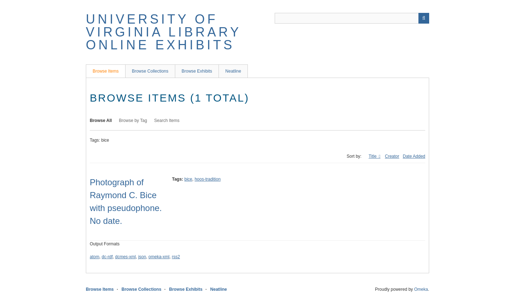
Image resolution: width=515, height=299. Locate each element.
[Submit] (423, 18)
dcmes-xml (125, 256)
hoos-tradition (208, 179)
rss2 (176, 256)
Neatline (233, 71)
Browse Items (106, 71)
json (142, 256)
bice (188, 179)
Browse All (101, 120)
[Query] (352, 18)
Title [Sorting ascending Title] (373, 156)
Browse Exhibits (197, 71)
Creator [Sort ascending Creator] (392, 156)
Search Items (167, 120)
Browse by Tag (133, 120)
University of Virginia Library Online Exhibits (163, 32)
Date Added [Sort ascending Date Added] (414, 156)
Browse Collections (150, 71)
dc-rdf (107, 256)
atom (94, 256)
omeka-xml (159, 256)
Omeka (421, 289)
